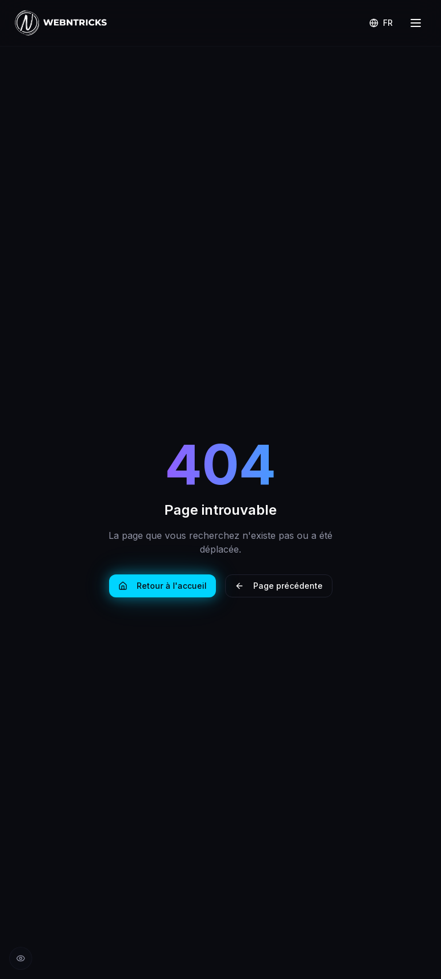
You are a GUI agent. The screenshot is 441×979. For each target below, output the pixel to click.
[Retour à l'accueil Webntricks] (61, 23)
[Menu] (415, 22)
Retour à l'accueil (162, 585)
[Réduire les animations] (20, 958)
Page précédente (279, 585)
